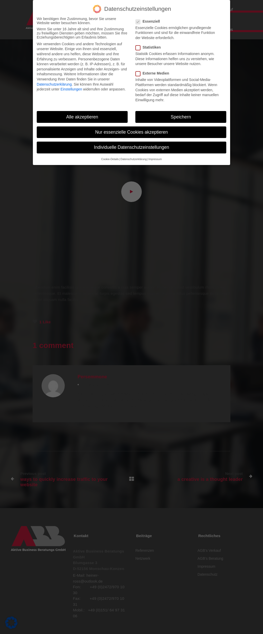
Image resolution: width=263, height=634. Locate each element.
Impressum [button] (155, 158)
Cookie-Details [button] (110, 158)
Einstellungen (71, 88)
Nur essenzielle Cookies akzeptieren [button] (131, 131)
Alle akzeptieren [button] (82, 115)
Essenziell (149, 20)
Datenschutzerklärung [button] (133, 158)
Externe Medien (153, 72)
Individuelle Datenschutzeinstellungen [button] (131, 146)
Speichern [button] (181, 115)
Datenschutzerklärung (54, 83)
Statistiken (149, 46)
